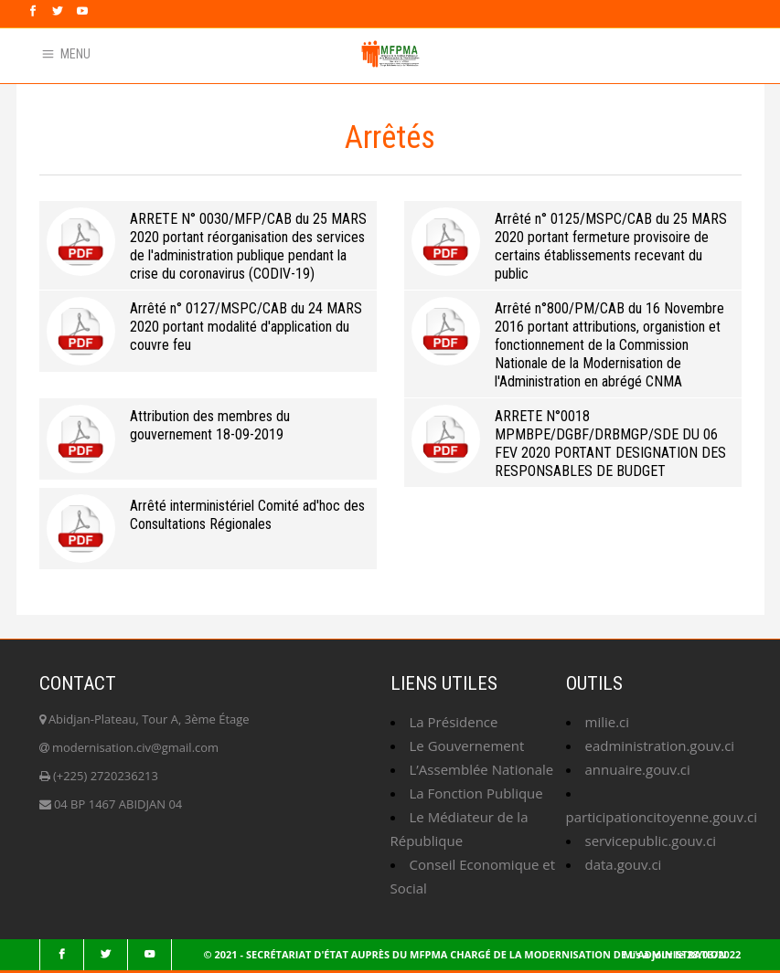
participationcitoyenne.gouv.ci (661, 817)
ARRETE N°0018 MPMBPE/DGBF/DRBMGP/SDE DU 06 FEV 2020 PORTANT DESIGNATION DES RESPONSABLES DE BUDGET (610, 443)
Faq (254, 41)
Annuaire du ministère (162, 41)
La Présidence (454, 722)
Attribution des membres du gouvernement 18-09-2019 (210, 425)
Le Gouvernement (467, 745)
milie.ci (607, 722)
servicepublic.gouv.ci (651, 840)
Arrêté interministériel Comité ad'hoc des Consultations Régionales (247, 515)
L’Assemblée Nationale (482, 769)
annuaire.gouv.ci (637, 769)
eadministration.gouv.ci (660, 745)
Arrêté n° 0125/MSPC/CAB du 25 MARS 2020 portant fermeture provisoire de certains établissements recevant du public (611, 246)
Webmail (56, 41)
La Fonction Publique (476, 793)
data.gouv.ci (623, 864)
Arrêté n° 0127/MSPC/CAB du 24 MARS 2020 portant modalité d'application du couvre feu (246, 327)
